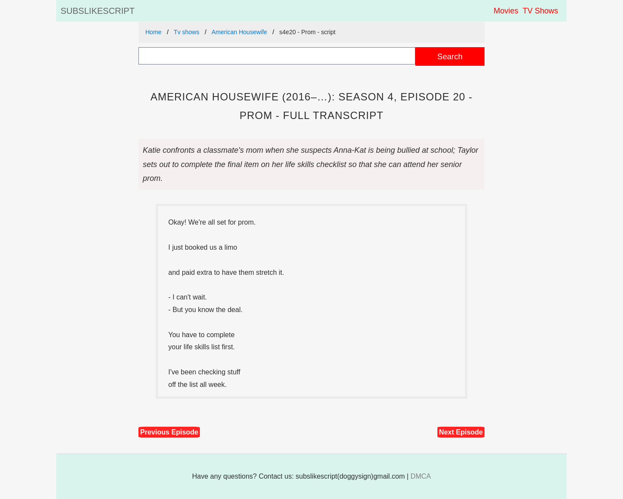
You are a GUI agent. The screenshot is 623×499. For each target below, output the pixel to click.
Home (153, 32)
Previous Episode (169, 432)
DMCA (421, 476)
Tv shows (186, 32)
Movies (506, 10)
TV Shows (540, 10)
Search (449, 56)
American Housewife (239, 32)
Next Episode (461, 432)
